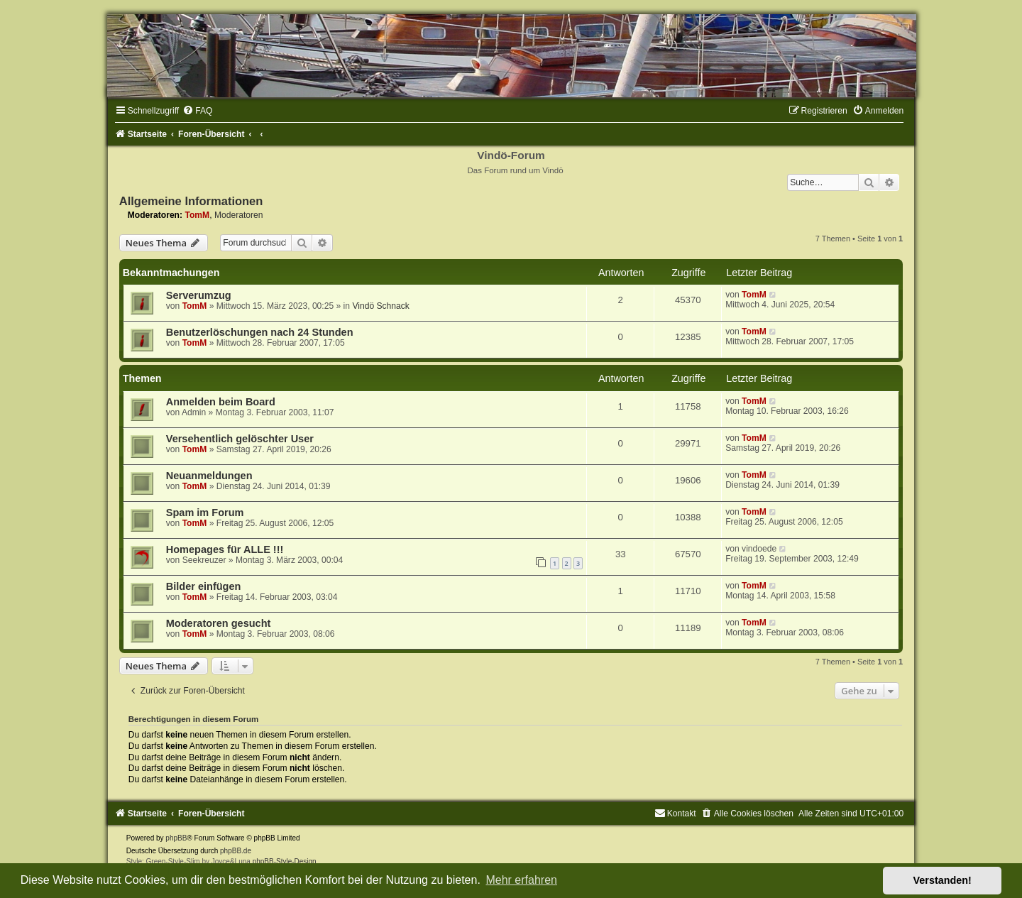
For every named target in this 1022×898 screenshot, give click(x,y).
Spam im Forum (205, 512)
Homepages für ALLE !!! (225, 549)
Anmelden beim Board (220, 401)
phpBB (176, 838)
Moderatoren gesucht (218, 623)
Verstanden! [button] (942, 880)
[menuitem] (197, 111)
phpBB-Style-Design (285, 861)
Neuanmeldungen (209, 475)
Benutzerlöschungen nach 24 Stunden (259, 332)
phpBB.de (235, 851)
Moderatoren (238, 215)
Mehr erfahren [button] (521, 880)
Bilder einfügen (203, 586)
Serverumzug (198, 295)
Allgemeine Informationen (191, 201)
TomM (197, 215)
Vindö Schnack (380, 306)
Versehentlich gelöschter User (240, 438)
